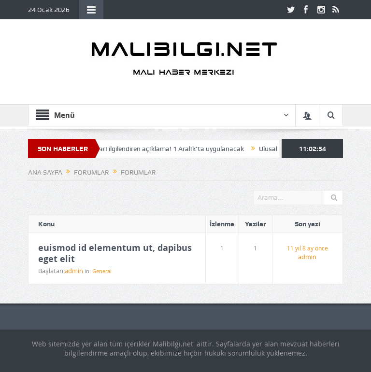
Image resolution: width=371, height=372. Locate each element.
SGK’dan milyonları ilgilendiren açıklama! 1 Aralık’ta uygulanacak (150, 148)
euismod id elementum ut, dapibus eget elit (115, 253)
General (102, 271)
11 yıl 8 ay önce (307, 248)
